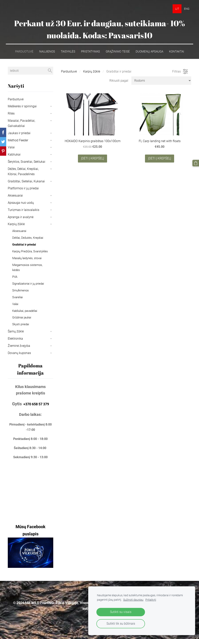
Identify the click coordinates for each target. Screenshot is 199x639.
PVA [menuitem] (14, 276)
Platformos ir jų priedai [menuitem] (23, 188)
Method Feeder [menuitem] (18, 140)
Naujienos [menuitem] (47, 51)
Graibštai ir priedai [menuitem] (24, 244)
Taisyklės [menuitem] (68, 51)
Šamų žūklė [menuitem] (16, 331)
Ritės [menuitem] (11, 113)
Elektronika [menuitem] (15, 338)
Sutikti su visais (120, 612)
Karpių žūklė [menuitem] (16, 224)
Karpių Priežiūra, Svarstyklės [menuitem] (30, 251)
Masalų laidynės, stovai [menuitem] (27, 258)
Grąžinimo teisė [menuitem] (118, 51)
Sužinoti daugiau (133, 599)
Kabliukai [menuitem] (14, 154)
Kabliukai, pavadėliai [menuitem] (24, 310)
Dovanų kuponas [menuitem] (19, 353)
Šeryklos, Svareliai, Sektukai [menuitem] (26, 161)
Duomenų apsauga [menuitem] (149, 51)
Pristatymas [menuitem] (90, 51)
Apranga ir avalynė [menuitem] (20, 217)
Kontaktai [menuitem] (176, 51)
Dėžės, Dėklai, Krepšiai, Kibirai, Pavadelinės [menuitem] (23, 171)
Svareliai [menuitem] (17, 297)
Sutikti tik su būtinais (120, 623)
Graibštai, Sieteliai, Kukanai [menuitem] (26, 181)
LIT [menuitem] (177, 8)
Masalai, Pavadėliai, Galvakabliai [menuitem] (21, 123)
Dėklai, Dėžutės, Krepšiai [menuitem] (27, 238)
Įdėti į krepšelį (92, 158)
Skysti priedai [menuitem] (20, 324)
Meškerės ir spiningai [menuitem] (22, 106)
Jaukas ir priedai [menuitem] (19, 133)
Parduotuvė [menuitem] (24, 51)
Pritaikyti (150, 599)
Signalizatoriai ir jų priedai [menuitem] (28, 283)
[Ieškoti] (30, 70)
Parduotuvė (69, 71)
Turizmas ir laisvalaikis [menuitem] (23, 210)
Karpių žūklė (91, 71)
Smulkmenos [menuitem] (20, 290)
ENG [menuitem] (186, 8)
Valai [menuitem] (11, 147)
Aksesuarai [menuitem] (15, 195)
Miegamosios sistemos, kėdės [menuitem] (27, 267)
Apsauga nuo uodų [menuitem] (21, 203)
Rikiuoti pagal (118, 80)
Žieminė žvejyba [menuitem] (19, 346)
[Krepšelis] (195, 163)
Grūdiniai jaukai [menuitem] (21, 317)
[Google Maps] (30, 488)
